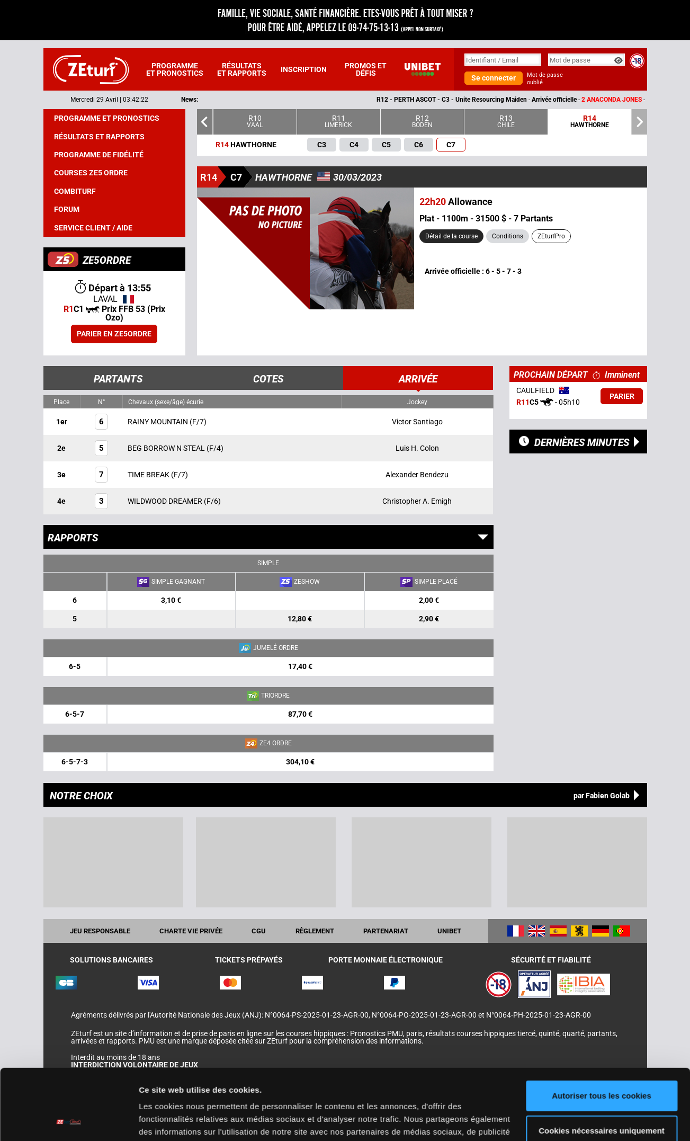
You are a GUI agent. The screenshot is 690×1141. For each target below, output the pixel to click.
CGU (259, 931)
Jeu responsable (100, 931)
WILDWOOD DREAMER (166, 501)
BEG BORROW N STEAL (167, 448)
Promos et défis (366, 69)
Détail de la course (451, 236)
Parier (622, 396)
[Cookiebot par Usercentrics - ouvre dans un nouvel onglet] (68, 1120)
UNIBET (449, 931)
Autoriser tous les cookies (601, 1029)
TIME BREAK (149, 474)
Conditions (507, 236)
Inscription (304, 69)
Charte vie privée (190, 931)
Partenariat (385, 931)
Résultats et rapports (241, 69)
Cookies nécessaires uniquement (602, 1063)
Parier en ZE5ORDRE (114, 333)
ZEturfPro (551, 236)
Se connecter (493, 78)
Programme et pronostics (174, 69)
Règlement (314, 931)
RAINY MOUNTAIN (159, 421)
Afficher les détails (174, 1120)
